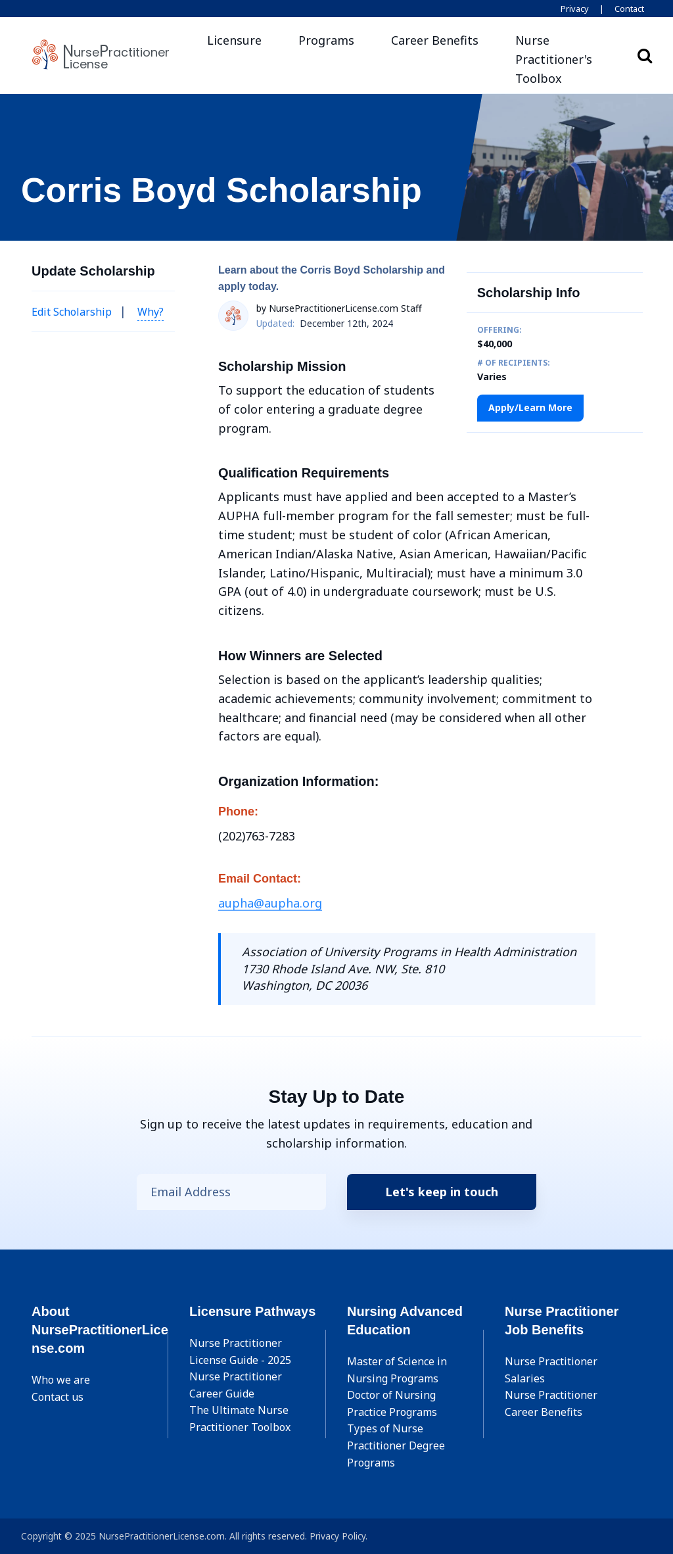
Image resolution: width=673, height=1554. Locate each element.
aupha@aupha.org (270, 903)
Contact (629, 8)
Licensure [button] (234, 40)
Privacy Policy (337, 1536)
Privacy (575, 8)
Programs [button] (326, 40)
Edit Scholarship (72, 311)
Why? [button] (150, 311)
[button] (562, 59)
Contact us (57, 1397)
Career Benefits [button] (434, 40)
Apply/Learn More (530, 407)
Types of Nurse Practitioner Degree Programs (396, 1445)
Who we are (61, 1379)
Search (645, 55)
